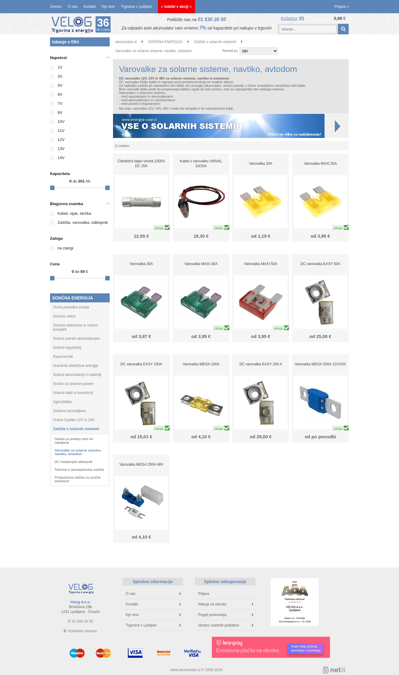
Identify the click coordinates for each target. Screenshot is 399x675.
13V (61, 148)
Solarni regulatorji (67, 347)
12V (61, 139)
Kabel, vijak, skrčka (74, 213)
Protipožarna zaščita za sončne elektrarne (78, 479)
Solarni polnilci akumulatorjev (76, 338)
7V (60, 103)
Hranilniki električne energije (75, 366)
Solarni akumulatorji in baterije (77, 375)
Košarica (289, 18)
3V (60, 76)
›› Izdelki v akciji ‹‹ (176, 7)
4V (60, 85)
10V (61, 121)
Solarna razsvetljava (69, 411)
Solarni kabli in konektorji (73, 393)
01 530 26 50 (212, 19)
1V (60, 67)
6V (60, 94)
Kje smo (108, 7)
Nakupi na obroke (225, 604)
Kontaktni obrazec (82, 631)
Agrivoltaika (62, 402)
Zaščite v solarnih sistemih (76, 429)
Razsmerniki (63, 357)
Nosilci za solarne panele (73, 384)
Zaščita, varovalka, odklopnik (83, 222)
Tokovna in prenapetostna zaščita (79, 469)
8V (60, 112)
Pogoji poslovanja (225, 615)
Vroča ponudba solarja (71, 307)
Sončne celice (64, 316)
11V (61, 130)
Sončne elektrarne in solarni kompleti (75, 327)
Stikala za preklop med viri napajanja (74, 440)
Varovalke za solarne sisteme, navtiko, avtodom (78, 452)
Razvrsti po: (230, 50)
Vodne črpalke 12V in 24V (74, 420)
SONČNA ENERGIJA (72, 297)
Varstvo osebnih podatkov (225, 625)
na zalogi (65, 248)
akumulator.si (126, 42)
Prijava (342, 6)
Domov (56, 7)
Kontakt (89, 7)
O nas (72, 7)
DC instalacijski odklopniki (74, 462)
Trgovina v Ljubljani (136, 7)
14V (61, 157)
